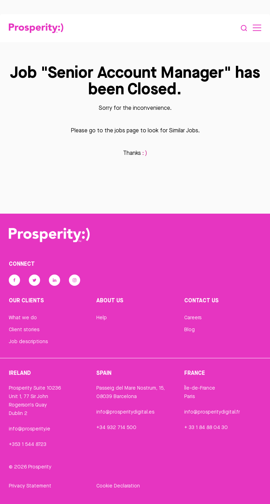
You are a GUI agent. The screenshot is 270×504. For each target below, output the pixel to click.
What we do (23, 317)
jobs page (127, 130)
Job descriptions (28, 341)
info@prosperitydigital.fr (212, 412)
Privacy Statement (30, 486)
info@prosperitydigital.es (125, 412)
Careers (192, 317)
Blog (189, 329)
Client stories (24, 329)
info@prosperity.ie (29, 429)
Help (101, 317)
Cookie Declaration (118, 486)
